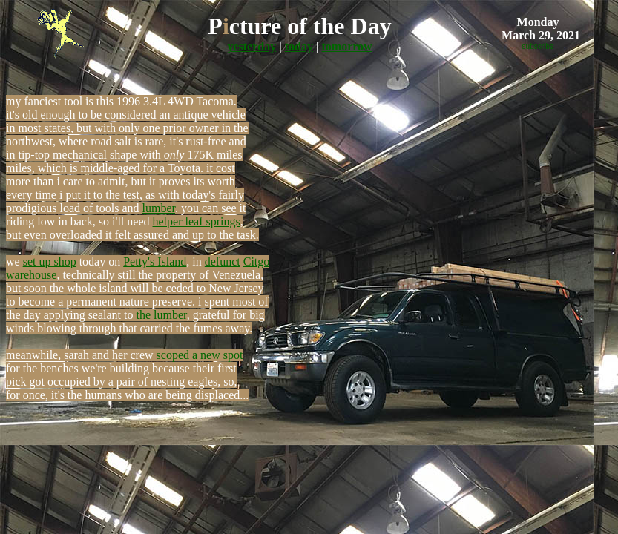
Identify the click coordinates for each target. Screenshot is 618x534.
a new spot (217, 355)
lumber (158, 208)
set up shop (49, 261)
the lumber (162, 315)
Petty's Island (154, 261)
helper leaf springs (196, 221)
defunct (222, 261)
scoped (173, 355)
